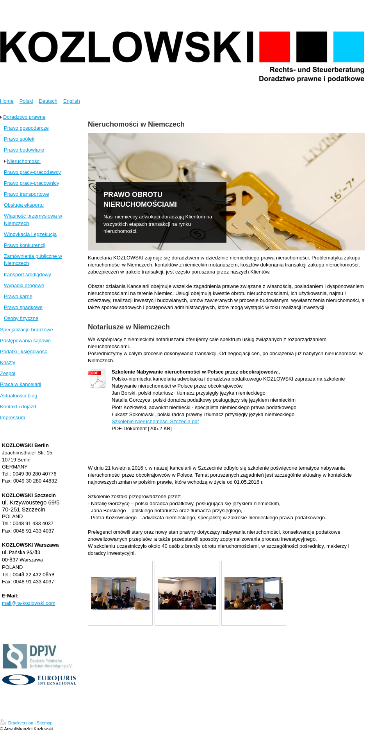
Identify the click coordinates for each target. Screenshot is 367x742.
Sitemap (44, 723)
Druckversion (17, 723)
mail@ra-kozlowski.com (28, 603)
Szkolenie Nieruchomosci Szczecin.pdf (155, 421)
